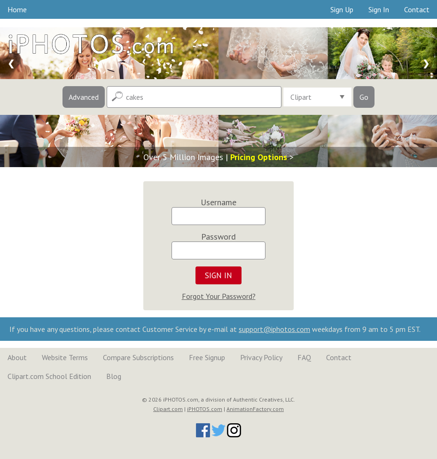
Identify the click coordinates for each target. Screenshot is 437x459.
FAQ (304, 357)
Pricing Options (258, 157)
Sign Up (341, 9)
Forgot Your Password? (219, 296)
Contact (416, 9)
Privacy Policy (261, 357)
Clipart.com (168, 408)
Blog (113, 376)
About (17, 357)
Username (218, 202)
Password (218, 236)
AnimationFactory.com (255, 408)
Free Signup (207, 357)
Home (17, 9)
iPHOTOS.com (204, 408)
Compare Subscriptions (138, 357)
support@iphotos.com (274, 329)
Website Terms (65, 357)
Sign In (378, 9)
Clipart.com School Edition (49, 376)
